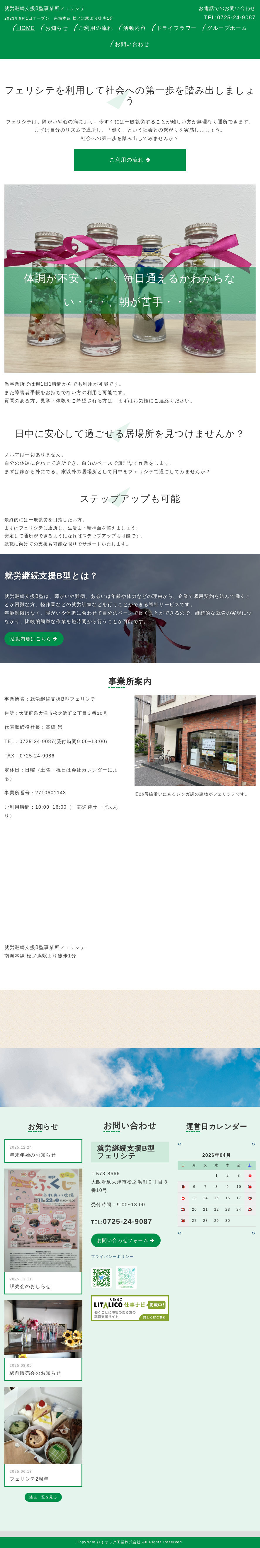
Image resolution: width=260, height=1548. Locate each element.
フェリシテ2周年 (29, 1479)
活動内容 (134, 28)
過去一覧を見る (43, 1497)
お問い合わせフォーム (123, 1240)
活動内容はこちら (31, 638)
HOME (26, 28)
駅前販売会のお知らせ (35, 1373)
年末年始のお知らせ (33, 1154)
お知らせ (56, 28)
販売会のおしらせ (30, 1286)
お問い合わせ (132, 44)
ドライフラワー (177, 28)
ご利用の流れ (96, 28)
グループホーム (227, 28)
